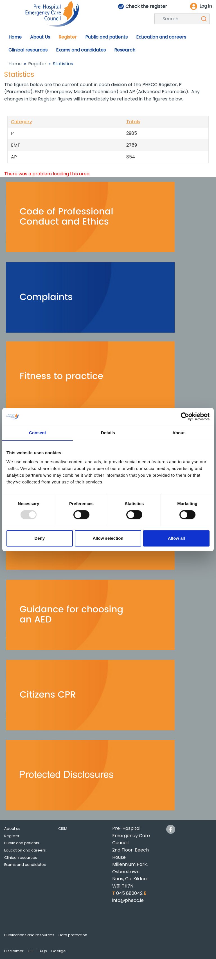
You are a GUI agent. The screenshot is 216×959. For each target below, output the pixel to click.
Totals (133, 121)
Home (15, 64)
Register (37, 64)
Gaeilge (58, 951)
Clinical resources (20, 857)
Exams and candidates (25, 864)
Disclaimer (14, 951)
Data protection (72, 935)
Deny (39, 538)
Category (21, 121)
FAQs (42, 951)
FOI (30, 951)
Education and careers (25, 850)
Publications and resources (29, 935)
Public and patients (21, 843)
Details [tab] (108, 432)
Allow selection (108, 538)
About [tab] (178, 432)
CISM (62, 828)
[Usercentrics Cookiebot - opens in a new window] (185, 416)
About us (12, 828)
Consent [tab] (37, 432)
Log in (205, 6)
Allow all (176, 538)
